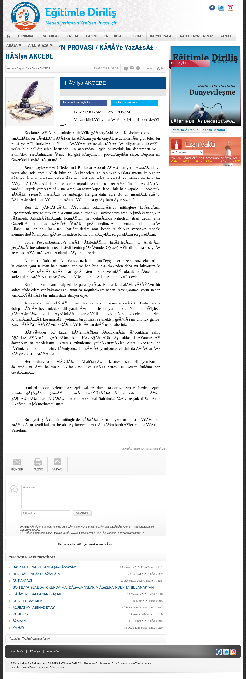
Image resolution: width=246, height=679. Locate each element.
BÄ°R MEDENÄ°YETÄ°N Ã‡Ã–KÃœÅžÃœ (44, 567)
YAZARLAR (51, 36)
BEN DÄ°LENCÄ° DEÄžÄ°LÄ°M (37, 574)
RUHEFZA (21, 614)
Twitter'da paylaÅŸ (126, 102)
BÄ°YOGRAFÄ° (161, 36)
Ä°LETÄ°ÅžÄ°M (40, 45)
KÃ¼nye (35, 651)
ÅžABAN (19, 621)
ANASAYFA (8, 35)
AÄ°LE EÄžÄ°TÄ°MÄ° (196, 36)
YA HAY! (19, 628)
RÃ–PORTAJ (113, 36)
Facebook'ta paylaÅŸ (76, 102)
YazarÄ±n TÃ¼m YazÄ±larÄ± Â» (30, 638)
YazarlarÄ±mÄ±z (185, 130)
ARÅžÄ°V (13, 45)
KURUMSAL (26, 36)
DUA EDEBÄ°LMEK (28, 601)
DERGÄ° (136, 36)
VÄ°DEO (226, 36)
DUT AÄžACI (22, 581)
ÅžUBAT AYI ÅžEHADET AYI (34, 607)
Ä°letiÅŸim (53, 651)
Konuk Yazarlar (213, 130)
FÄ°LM (91, 36)
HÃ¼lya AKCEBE (40, 68)
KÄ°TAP (73, 36)
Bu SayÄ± (179, 63)
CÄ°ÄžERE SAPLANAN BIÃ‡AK (37, 594)
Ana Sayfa (17, 68)
